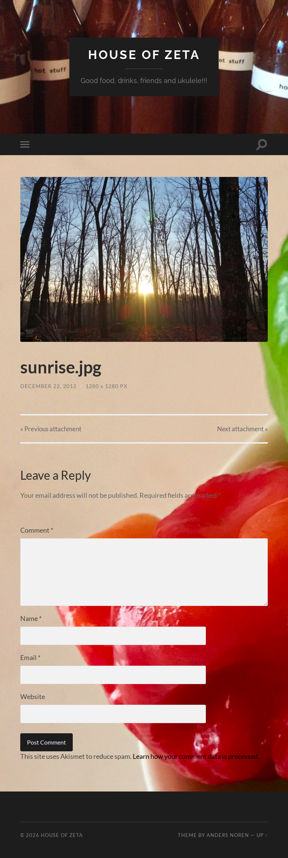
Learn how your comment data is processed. (196, 756)
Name (31, 618)
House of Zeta (144, 55)
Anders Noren (228, 835)
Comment (36, 530)
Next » (242, 429)
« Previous (50, 429)
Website (32, 696)
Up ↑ (262, 835)
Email (30, 657)
